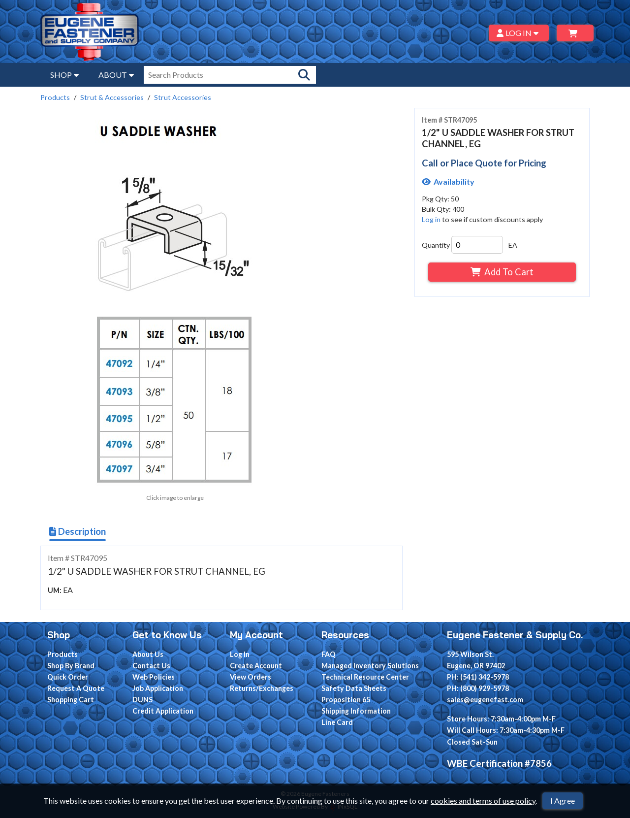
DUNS (142, 699)
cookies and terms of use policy (483, 800)
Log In (240, 654)
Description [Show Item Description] (77, 531)
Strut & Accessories (112, 97)
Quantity (436, 245)
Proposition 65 (345, 699)
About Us (147, 654)
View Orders (250, 677)
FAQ (328, 654)
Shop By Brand (70, 665)
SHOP (64, 74)
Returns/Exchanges (261, 688)
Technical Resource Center (365, 677)
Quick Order (67, 677)
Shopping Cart (70, 699)
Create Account (256, 665)
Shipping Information (356, 711)
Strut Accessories (182, 97)
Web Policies (153, 677)
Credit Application (162, 711)
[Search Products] (304, 75)
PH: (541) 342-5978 (478, 677)
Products (55, 97)
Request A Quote (75, 688)
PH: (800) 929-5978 (478, 688)
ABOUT (116, 74)
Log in (431, 219)
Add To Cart (502, 271)
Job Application (157, 688)
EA (512, 245)
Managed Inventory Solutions (370, 665)
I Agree (562, 800)
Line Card (337, 722)
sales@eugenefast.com (485, 699)
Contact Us (151, 665)
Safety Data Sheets (353, 688)
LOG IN (519, 32)
